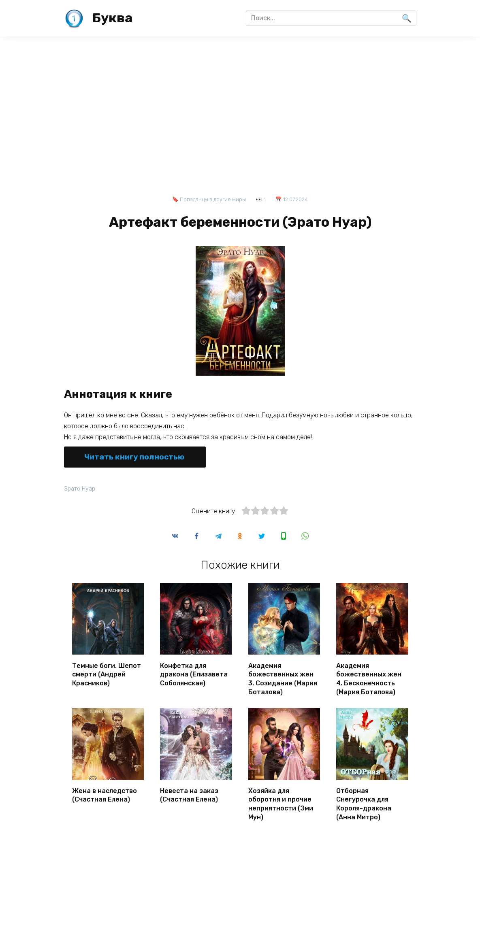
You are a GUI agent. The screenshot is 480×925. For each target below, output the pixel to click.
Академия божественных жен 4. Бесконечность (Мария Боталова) (368, 677)
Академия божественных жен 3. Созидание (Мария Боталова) (282, 677)
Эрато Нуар (80, 488)
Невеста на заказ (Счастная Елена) (189, 793)
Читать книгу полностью (134, 456)
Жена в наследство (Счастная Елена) (104, 793)
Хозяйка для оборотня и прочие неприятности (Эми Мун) (280, 801)
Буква (112, 18)
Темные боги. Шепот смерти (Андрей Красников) (106, 673)
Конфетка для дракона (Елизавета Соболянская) (194, 673)
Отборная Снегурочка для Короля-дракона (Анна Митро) (363, 801)
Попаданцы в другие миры (213, 199)
